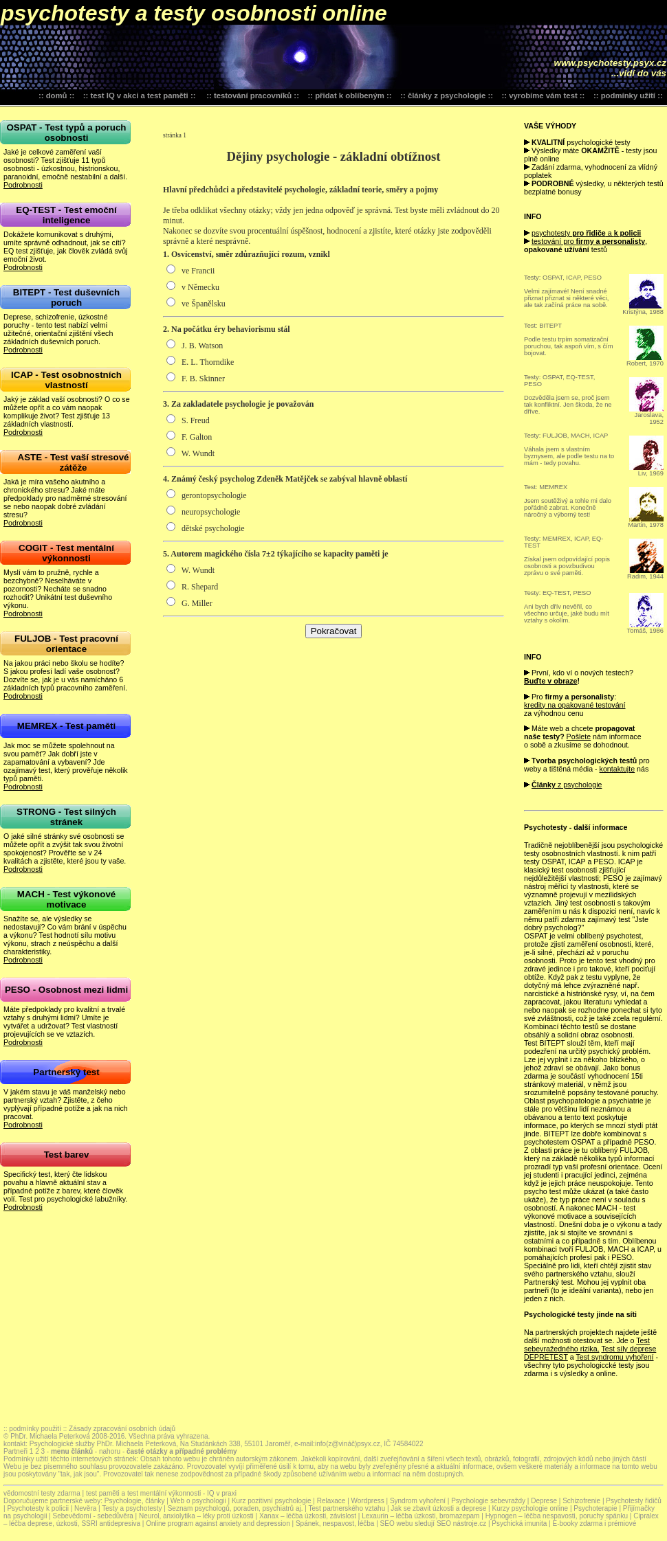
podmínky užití (628, 95)
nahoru (108, 1451)
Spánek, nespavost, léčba (336, 1523)
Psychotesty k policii (37, 1508)
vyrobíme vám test (543, 95)
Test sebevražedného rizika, (587, 1344)
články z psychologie (446, 95)
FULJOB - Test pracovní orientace (66, 643)
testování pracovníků (253, 95)
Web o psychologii (198, 1501)
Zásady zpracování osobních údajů (122, 1428)
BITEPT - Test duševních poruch (66, 297)
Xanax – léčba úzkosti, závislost (308, 1516)
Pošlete (579, 736)
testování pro (588, 241)
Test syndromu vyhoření (614, 1357)
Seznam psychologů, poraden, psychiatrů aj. (235, 1508)
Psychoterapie (595, 1508)
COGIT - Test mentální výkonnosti (66, 553)
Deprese (544, 1501)
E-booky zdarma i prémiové (595, 1523)
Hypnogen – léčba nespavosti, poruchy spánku (557, 1516)
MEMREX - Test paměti (66, 726)
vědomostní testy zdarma (41, 1493)
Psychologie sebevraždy (488, 1501)
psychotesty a (586, 233)
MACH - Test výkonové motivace (66, 899)
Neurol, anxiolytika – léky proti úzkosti (196, 1516)
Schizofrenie (581, 1501)
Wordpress (368, 1501)
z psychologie (579, 784)
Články (544, 784)
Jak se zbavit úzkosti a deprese (438, 1508)
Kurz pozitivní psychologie (272, 1501)
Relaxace (331, 1501)
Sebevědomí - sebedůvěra (93, 1516)
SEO (387, 1523)
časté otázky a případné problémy (182, 1451)
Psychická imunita (519, 1523)
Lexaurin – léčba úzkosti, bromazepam (421, 1516)
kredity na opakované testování (575, 705)
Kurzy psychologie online (530, 1508)
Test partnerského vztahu (346, 1508)
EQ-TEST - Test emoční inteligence (66, 215)
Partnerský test (66, 1072)
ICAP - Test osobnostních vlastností (66, 380)
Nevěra (85, 1508)
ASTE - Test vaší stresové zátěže (73, 462)
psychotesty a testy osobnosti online (194, 13)
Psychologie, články (135, 1501)
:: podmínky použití (32, 1428)
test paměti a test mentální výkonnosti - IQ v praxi (161, 1493)
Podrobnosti (23, 185)
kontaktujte (617, 769)
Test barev (66, 1154)
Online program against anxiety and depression (218, 1523)
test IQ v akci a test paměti (139, 95)
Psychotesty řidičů (633, 1501)
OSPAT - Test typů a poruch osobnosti (66, 132)
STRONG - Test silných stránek (66, 817)
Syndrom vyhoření (418, 1501)
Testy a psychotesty (132, 1508)
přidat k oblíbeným (349, 95)
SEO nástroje (457, 1523)
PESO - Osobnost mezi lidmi (66, 990)
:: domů (53, 95)
